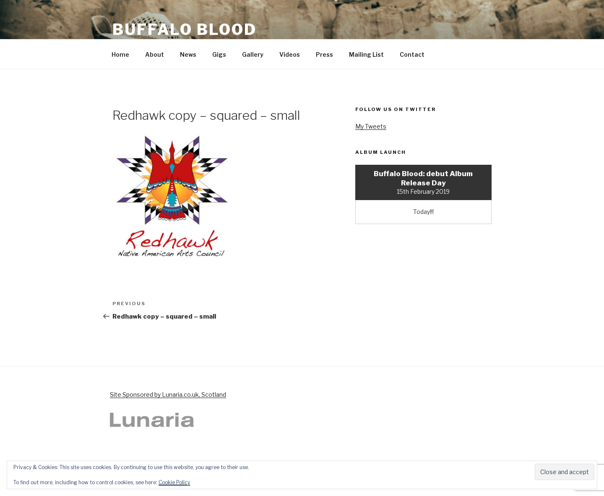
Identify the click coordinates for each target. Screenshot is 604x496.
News (188, 54)
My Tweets (370, 126)
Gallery (252, 54)
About (154, 54)
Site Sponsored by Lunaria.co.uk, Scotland (168, 394)
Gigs (219, 54)
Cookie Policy (174, 482)
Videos (289, 54)
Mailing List (366, 54)
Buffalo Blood (184, 29)
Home (120, 54)
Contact (412, 54)
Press (324, 54)
